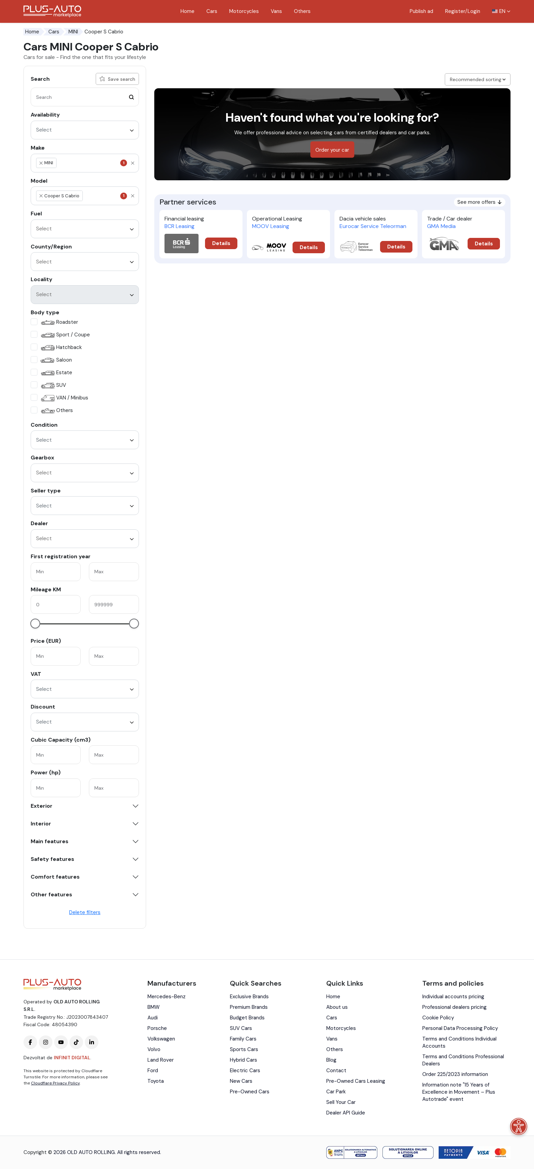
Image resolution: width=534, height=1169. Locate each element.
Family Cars (243, 1038)
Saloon (55, 360)
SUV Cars (241, 1028)
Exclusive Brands (249, 996)
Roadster (58, 323)
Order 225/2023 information (455, 1074)
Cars (211, 11)
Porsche (157, 1028)
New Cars (241, 1081)
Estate (55, 373)
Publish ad (421, 11)
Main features (49, 841)
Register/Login (462, 11)
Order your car (332, 150)
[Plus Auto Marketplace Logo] (52, 11)
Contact (336, 1070)
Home (187, 11)
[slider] (35, 623)
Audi (152, 1017)
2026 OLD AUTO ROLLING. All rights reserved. (107, 1152)
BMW (153, 1007)
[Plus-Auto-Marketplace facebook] (30, 1042)
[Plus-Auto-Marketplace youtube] (61, 1042)
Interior (41, 823)
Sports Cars (244, 1049)
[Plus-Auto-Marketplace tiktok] (76, 1042)
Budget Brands (247, 1017)
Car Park (336, 1091)
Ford (152, 1070)
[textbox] (90, 163)
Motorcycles (244, 11)
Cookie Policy (438, 1017)
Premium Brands (249, 1007)
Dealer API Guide (345, 1112)
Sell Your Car (341, 1102)
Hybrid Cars (243, 1060)
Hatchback (60, 348)
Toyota (155, 1081)
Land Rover (160, 1060)
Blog (331, 1060)
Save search (117, 79)
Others (302, 11)
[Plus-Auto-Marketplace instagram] (45, 1042)
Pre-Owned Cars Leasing (355, 1081)
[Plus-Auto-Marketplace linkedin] (91, 1042)
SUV (52, 386)
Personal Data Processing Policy (460, 1028)
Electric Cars (245, 1070)
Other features (51, 894)
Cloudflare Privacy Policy (55, 1083)
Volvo (153, 1049)
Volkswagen (161, 1038)
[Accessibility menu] (518, 1126)
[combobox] (85, 130)
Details (221, 243)
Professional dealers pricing (454, 1007)
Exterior (41, 806)
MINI (73, 31)
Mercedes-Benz (166, 996)
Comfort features (55, 877)
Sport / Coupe (64, 335)
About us (337, 1007)
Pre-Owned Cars (249, 1091)
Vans (276, 11)
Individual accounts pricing (453, 996)
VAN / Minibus (63, 398)
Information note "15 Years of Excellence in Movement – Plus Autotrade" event (458, 1092)
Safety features (52, 859)
